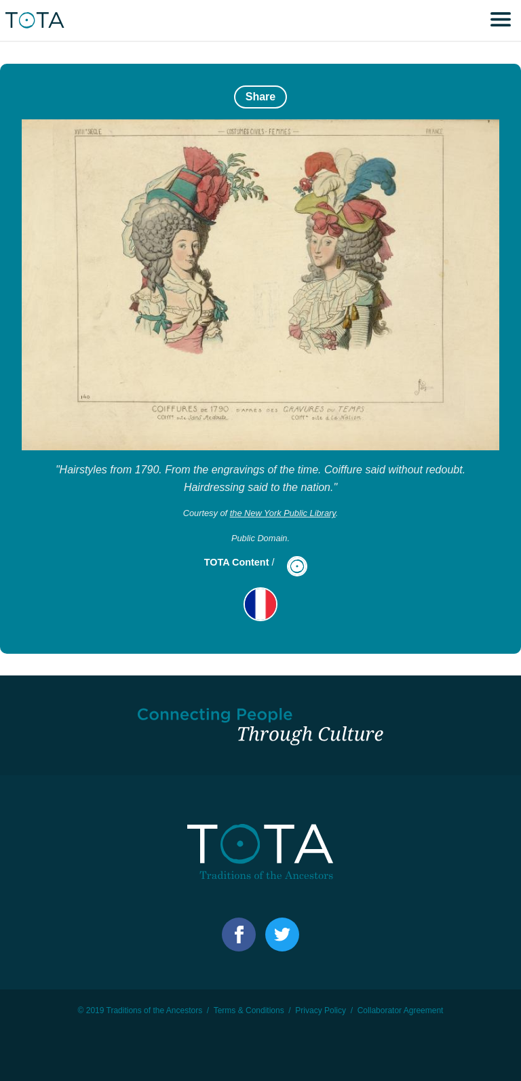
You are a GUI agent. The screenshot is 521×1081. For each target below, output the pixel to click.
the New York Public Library (283, 513)
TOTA (37, 20)
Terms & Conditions (249, 1010)
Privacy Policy (320, 1010)
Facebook (239, 934)
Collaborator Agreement (401, 1010)
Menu (500, 20)
